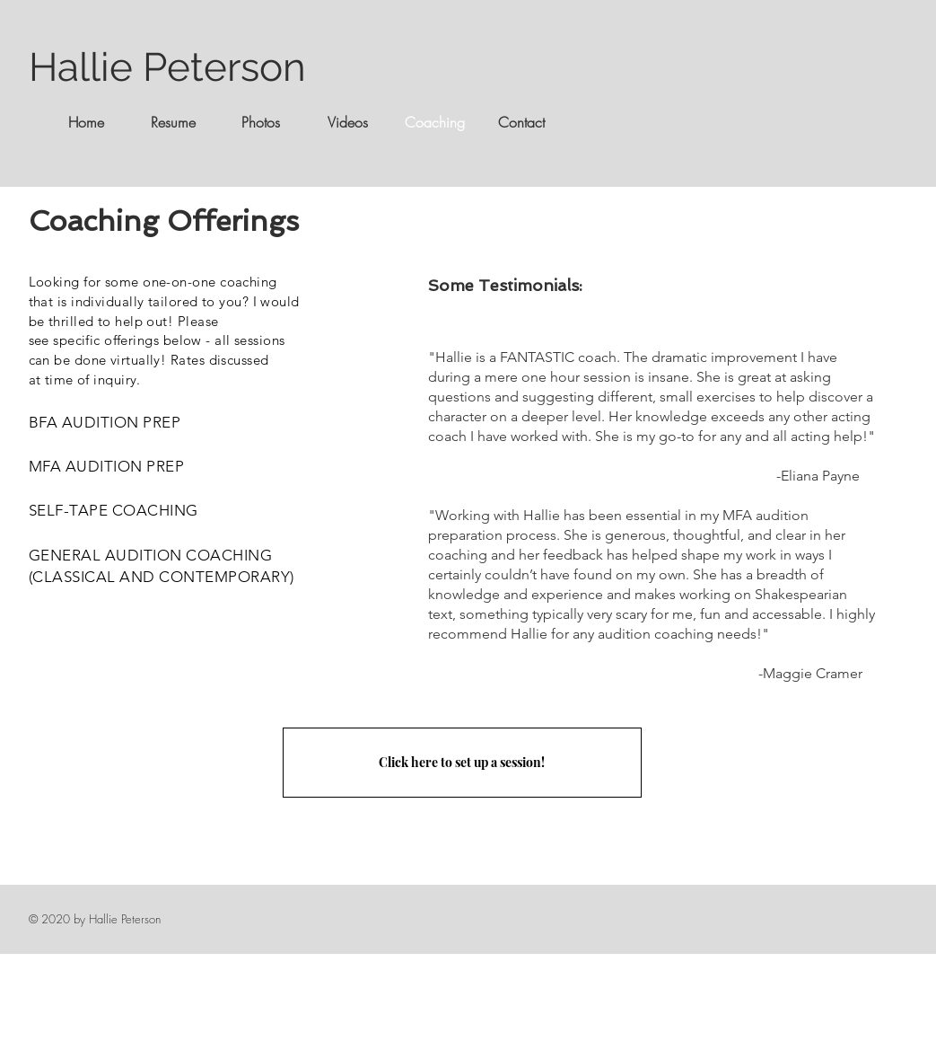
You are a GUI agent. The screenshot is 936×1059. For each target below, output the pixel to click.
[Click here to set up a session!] (462, 763)
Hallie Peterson (167, 67)
